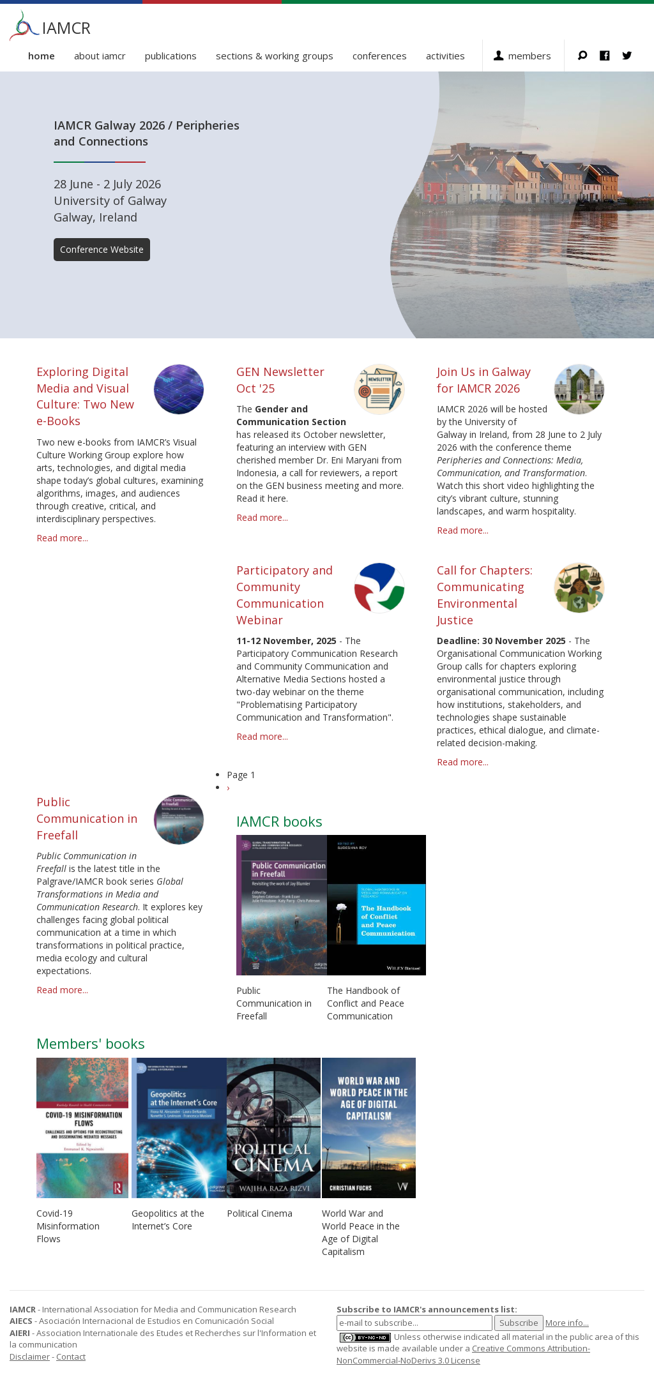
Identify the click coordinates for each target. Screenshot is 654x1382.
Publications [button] (171, 55)
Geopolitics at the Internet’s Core (168, 1219)
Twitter (633, 55)
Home (41, 55)
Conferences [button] (380, 55)
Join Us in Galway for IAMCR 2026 (484, 380)
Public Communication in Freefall (86, 818)
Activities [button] (445, 55)
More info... (567, 1322)
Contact (71, 1356)
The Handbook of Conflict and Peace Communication (365, 1003)
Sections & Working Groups (274, 55)
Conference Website (102, 249)
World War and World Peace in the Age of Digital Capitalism (361, 1232)
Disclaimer (30, 1356)
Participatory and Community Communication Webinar (284, 594)
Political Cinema (260, 1213)
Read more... (62, 538)
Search (588, 55)
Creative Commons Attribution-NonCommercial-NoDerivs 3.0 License (463, 1354)
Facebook (611, 55)
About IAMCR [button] (100, 55)
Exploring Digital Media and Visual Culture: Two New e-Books (85, 396)
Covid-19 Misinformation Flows (68, 1226)
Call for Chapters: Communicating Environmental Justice (485, 594)
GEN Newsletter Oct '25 (280, 380)
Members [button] (529, 55)
